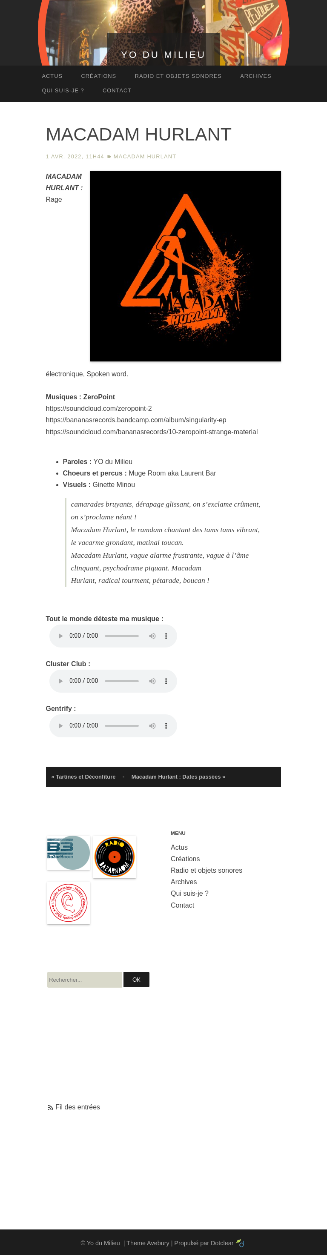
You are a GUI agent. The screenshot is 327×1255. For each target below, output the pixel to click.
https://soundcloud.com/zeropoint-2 (99, 408)
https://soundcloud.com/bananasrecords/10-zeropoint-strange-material (152, 432)
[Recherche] (84, 980)
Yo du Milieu (163, 54)
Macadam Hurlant (145, 156)
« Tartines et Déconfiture (83, 777)
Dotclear (222, 1243)
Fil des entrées (77, 1107)
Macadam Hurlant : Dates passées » (178, 777)
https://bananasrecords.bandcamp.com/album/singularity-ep (136, 420)
